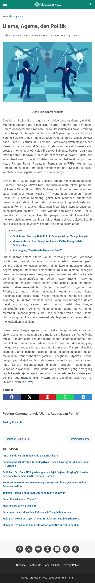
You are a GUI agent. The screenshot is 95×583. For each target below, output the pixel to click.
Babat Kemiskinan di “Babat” (19, 499)
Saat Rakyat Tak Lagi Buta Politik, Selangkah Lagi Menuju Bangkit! (51, 236)
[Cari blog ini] (90, 5)
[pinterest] (48, 397)
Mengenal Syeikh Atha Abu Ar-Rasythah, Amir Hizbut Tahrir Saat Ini (41, 525)
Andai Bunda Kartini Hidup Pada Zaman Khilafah (30, 455)
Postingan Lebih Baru (17, 438)
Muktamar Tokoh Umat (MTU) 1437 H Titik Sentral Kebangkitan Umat (42, 518)
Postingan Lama (80, 438)
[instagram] (47, 549)
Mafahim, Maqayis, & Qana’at (19, 505)
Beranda (21, 565)
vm (30, 382)
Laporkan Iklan (52, 565)
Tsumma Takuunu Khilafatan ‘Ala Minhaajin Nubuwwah (34, 492)
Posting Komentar (71, 35)
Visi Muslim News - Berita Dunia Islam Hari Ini (52, 578)
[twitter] (30, 397)
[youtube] (38, 549)
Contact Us (35, 565)
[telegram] (83, 397)
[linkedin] (57, 549)
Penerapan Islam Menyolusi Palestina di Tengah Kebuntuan (37, 512)
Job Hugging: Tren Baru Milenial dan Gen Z (37, 250)
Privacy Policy (71, 565)
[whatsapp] (65, 397)
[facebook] (12, 397)
